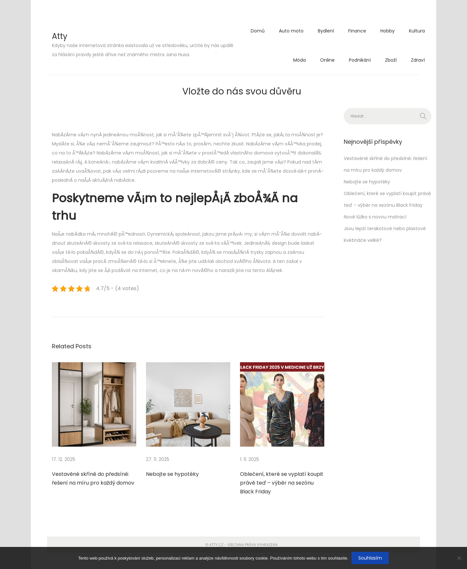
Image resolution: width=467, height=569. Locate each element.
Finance (357, 31)
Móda (299, 60)
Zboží (391, 60)
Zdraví (418, 60)
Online (327, 60)
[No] (459, 558)
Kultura (417, 31)
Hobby (387, 31)
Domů (258, 31)
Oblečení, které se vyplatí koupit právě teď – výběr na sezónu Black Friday (281, 482)
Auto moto (291, 31)
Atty (59, 36)
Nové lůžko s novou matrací (375, 217)
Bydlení (326, 31)
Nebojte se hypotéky (172, 474)
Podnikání (360, 60)
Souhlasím (370, 558)
